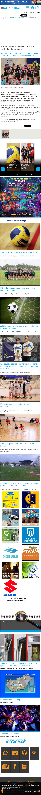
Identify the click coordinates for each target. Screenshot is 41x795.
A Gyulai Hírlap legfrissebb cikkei (15, 599)
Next (38, 627)
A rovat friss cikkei (16, 220)
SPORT (20, 17)
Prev (3, 627)
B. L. (15, 17)
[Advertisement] (20, 33)
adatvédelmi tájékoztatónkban (14, 784)
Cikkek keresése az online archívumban (15, 741)
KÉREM (36, 791)
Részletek (28, 791)
